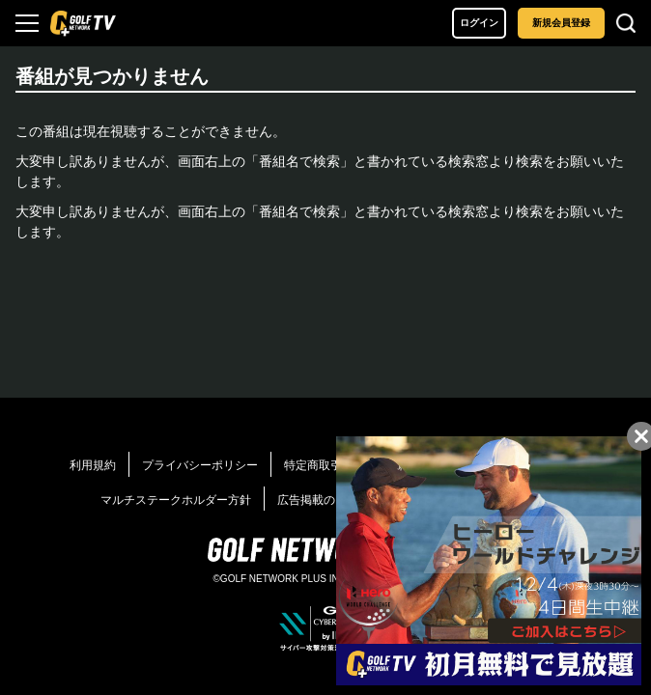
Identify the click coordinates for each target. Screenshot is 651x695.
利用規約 (93, 465)
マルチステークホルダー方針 (175, 500)
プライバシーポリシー (200, 465)
